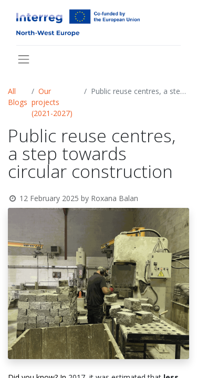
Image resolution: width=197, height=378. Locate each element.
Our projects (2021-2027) (52, 102)
